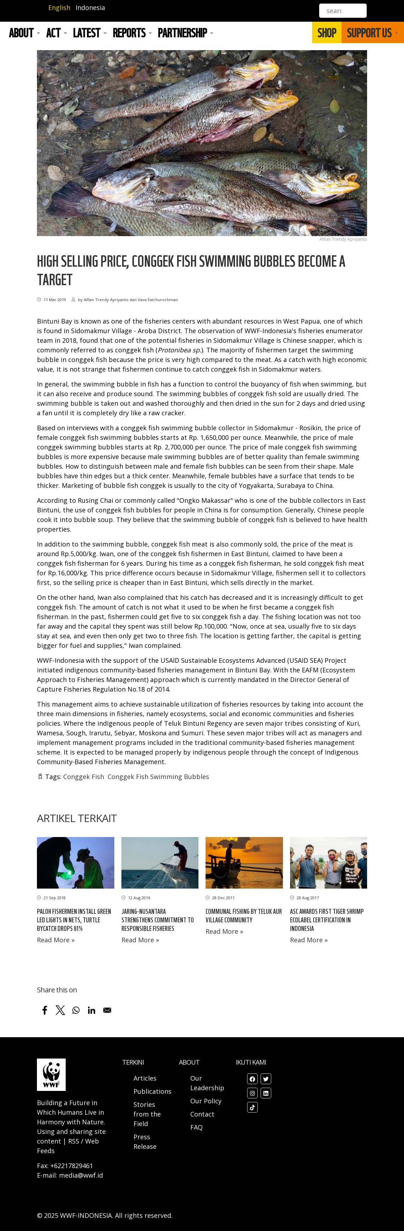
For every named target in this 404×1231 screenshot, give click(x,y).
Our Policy (206, 1101)
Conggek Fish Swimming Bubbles (158, 776)
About (21, 32)
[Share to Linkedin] (91, 1010)
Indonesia (90, 7)
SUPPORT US (369, 32)
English (59, 7)
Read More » (56, 940)
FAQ (196, 1127)
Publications (152, 1091)
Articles (145, 1078)
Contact (202, 1114)
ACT (53, 32)
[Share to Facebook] (44, 1010)
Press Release (145, 1142)
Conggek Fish (83, 776)
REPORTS (129, 32)
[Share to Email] (107, 1010)
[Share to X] (60, 1010)
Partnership (182, 32)
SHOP (326, 32)
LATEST (86, 32)
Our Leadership (207, 1083)
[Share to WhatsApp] (76, 1010)
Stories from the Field (147, 1114)
